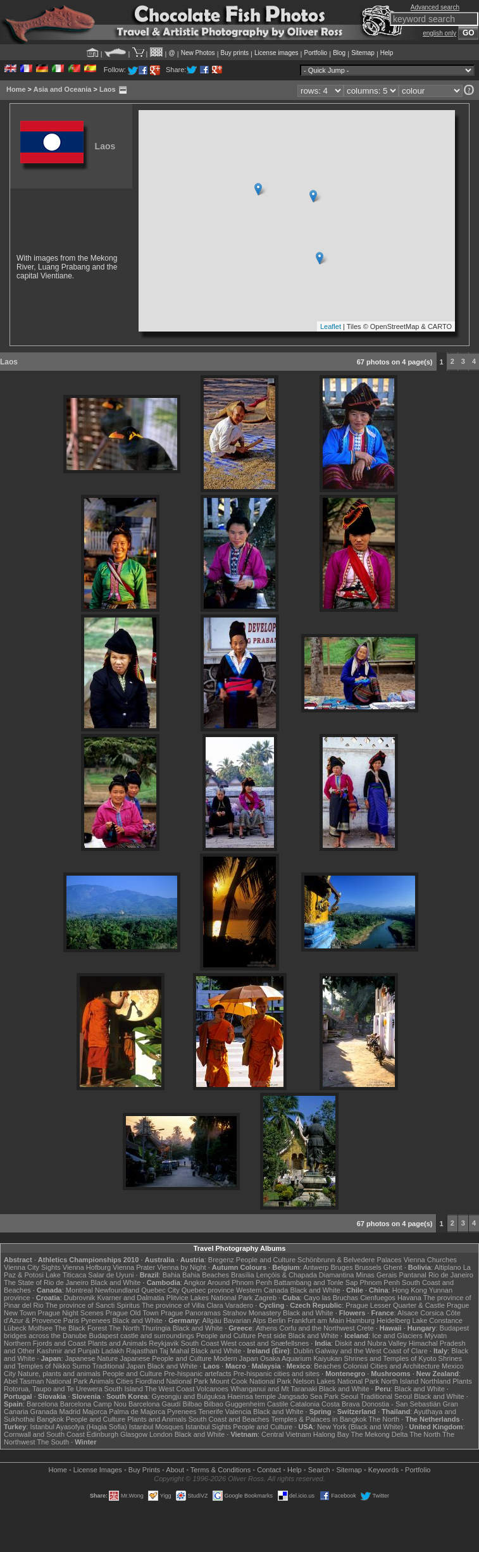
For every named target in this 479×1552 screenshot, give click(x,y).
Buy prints (235, 52)
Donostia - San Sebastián (401, 1404)
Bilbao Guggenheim (234, 1404)
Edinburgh (102, 1434)
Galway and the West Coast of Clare (371, 1351)
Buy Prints (144, 1470)
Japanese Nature (91, 1358)
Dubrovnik (80, 1297)
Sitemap (363, 52)
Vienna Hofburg (87, 1267)
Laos (107, 89)
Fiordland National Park (171, 1381)
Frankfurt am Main (316, 1320)
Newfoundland (117, 1290)
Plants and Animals (117, 1343)
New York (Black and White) (360, 1427)
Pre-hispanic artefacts (197, 1373)
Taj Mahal (174, 1351)
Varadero (239, 1305)
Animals (101, 1381)
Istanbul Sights (208, 1427)
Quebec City (160, 1290)
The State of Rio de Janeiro (46, 1282)
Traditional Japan (119, 1366)
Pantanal (412, 1275)
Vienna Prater (134, 1267)
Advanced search (435, 7)
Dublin (303, 1351)
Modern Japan (235, 1358)
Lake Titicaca (66, 1275)
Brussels (367, 1267)
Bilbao (192, 1404)
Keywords (383, 1470)
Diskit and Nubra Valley (371, 1343)
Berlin (276, 1320)
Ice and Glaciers (397, 1335)
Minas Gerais (376, 1275)
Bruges (342, 1267)
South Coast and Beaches (229, 1419)
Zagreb (265, 1297)
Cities (125, 1381)
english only (439, 33)
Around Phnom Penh (240, 1282)
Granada (44, 1411)
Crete (365, 1328)
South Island (123, 1389)
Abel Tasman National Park (45, 1381)
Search (319, 1470)
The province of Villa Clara (182, 1305)
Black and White (115, 1282)
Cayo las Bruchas (331, 1297)
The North (124, 1328)
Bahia (171, 1275)
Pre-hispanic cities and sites (276, 1373)
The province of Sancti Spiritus (93, 1305)
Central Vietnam (286, 1434)
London (161, 1434)
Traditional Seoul (386, 1396)
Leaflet (330, 326)
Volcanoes (212, 1389)
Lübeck (15, 1328)
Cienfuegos (377, 1297)
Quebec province (208, 1290)
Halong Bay (331, 1434)
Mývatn (436, 1335)
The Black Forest (80, 1328)
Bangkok (50, 1419)
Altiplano (447, 1267)
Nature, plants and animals (59, 1373)
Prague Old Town (132, 1313)
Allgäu (211, 1320)
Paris (71, 1320)
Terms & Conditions (220, 1470)
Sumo (81, 1366)
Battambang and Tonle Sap (316, 1282)
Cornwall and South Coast (44, 1434)
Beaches (327, 1366)
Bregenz (221, 1259)
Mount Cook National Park (250, 1381)
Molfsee (40, 1328)
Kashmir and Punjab (68, 1351)
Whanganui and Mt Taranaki (273, 1389)
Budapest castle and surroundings (141, 1335)
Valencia (238, 1411)
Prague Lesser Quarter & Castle (395, 1305)
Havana (409, 1297)
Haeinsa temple (251, 1396)
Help (387, 52)
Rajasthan (142, 1351)
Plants (462, 1381)
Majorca (94, 1411)
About (175, 1470)
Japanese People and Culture (165, 1358)
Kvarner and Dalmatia (130, 1297)
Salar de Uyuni (111, 1275)
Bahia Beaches (205, 1275)
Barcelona (42, 1404)
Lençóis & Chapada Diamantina (305, 1275)
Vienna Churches (430, 1259)
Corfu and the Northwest (316, 1328)
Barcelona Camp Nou (93, 1404)
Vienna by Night (181, 1267)
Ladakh (112, 1351)
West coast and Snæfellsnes (265, 1343)
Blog (339, 52)
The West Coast (170, 1389)
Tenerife (210, 1411)
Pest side (272, 1335)
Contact (269, 1470)
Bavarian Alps (244, 1320)
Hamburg (360, 1320)
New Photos (198, 52)
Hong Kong (409, 1290)
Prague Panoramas (191, 1313)
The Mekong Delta (379, 1434)
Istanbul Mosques (156, 1427)
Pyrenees (95, 1320)
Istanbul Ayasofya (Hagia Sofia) (78, 1427)
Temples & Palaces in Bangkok (318, 1419)
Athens (266, 1328)
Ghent (392, 1267)
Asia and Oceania (63, 89)
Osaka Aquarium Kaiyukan (301, 1358)
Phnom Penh (379, 1282)
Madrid (69, 1411)
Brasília (242, 1275)
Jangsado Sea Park (308, 1396)
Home (16, 89)
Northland (435, 1381)
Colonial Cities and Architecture (391, 1366)
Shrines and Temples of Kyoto (390, 1358)
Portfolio (315, 52)
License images (276, 52)
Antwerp (315, 1267)
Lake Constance (437, 1320)
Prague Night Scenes (71, 1313)
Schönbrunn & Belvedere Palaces (349, 1259)
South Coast (199, 1343)
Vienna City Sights (32, 1267)
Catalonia (305, 1404)
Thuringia (156, 1328)
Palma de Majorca (137, 1411)
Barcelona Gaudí (154, 1404)
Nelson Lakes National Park (336, 1381)
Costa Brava (340, 1404)
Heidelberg (393, 1320)
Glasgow (133, 1434)
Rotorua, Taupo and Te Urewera (53, 1389)
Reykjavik (163, 1343)
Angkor (195, 1282)
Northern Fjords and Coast (45, 1343)
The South (53, 1442)
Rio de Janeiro (450, 1275)
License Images (97, 1470)
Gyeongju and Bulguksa (189, 1396)
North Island (399, 1381)
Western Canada (262, 1290)
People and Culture (265, 1259)
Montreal (79, 1290)
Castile (278, 1404)
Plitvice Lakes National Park (209, 1297)
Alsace (407, 1313)
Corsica (432, 1313)
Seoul (349, 1396)
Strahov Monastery (252, 1313)
